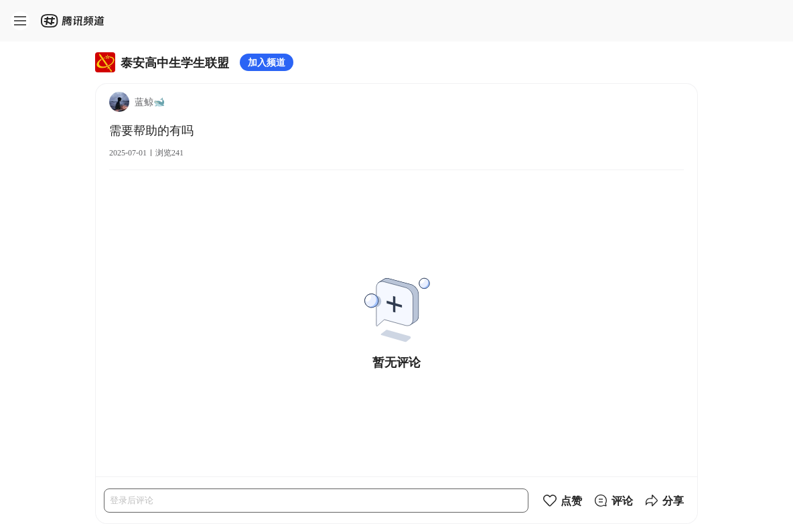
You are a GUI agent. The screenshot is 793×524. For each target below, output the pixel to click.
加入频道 (266, 62)
